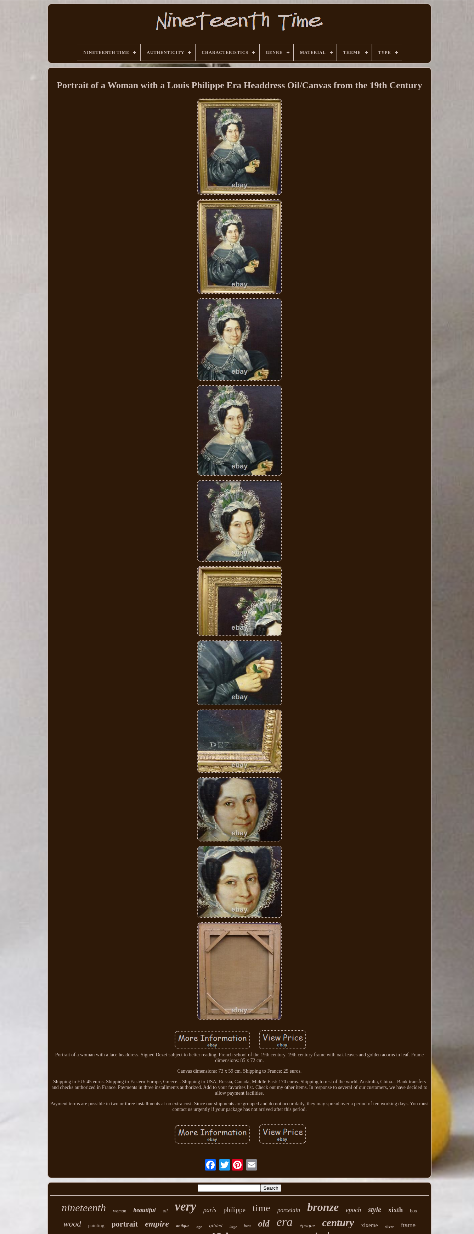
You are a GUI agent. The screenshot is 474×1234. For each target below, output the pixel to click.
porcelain (288, 1210)
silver (389, 1226)
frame (408, 1225)
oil (165, 1210)
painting (96, 1225)
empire (157, 1223)
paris (209, 1209)
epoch (353, 1209)
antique (182, 1225)
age (199, 1226)
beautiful (144, 1210)
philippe (235, 1209)
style (374, 1209)
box (413, 1210)
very (185, 1206)
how (247, 1225)
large (233, 1227)
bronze (323, 1207)
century (338, 1222)
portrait (125, 1223)
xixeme (369, 1225)
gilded (215, 1225)
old (264, 1223)
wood (72, 1223)
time (261, 1207)
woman (119, 1210)
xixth (395, 1209)
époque (307, 1225)
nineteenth (84, 1207)
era (285, 1221)
